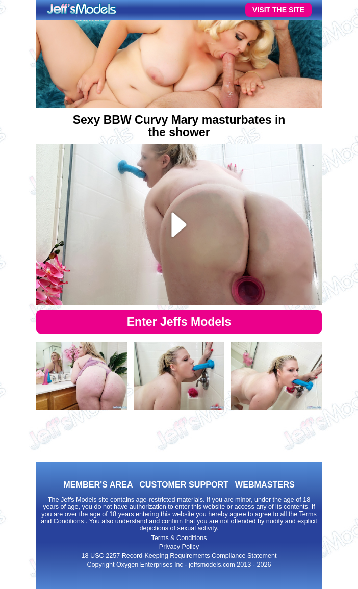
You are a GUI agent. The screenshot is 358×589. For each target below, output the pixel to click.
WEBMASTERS (265, 484)
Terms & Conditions (179, 538)
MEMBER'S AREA (98, 484)
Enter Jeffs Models (179, 321)
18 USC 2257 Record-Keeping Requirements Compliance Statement (179, 555)
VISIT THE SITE (278, 10)
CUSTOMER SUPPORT (183, 484)
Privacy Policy (179, 546)
